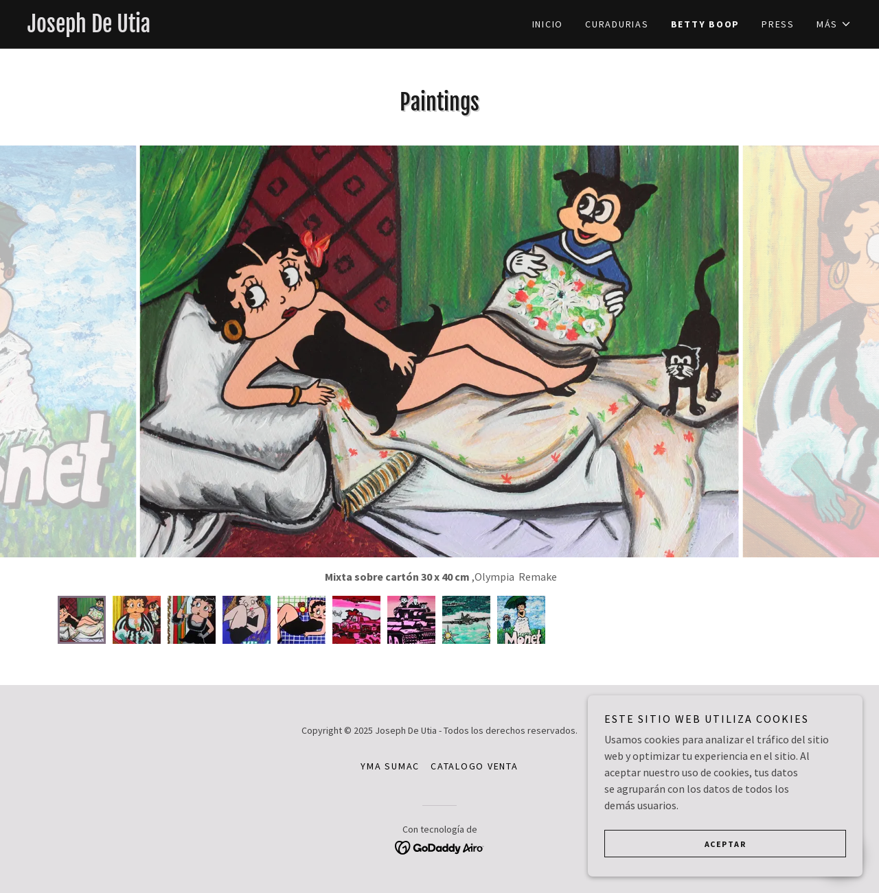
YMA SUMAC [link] (390, 766)
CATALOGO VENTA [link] (474, 766)
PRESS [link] (778, 24)
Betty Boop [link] (705, 24)
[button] (834, 24)
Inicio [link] (548, 24)
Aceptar (725, 844)
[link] (233, 28)
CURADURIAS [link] (617, 24)
